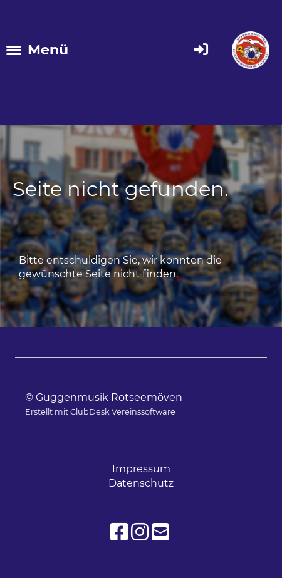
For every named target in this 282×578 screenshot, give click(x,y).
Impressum (141, 469)
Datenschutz (141, 483)
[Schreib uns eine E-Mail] (160, 532)
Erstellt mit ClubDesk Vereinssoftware (100, 411)
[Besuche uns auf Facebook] (119, 532)
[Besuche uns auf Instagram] (140, 532)
